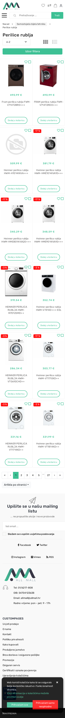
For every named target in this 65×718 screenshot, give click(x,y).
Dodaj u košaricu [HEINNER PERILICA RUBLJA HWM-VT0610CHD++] (16, 394)
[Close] (20, 705)
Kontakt (7, 634)
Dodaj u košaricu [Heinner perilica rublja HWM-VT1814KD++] (48, 462)
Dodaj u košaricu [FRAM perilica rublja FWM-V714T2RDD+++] (48, 120)
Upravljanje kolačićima (15, 675)
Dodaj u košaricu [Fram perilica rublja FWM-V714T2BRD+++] (16, 120)
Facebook (24, 545)
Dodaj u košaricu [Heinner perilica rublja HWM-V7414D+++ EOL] (48, 325)
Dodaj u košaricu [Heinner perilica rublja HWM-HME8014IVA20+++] (16, 257)
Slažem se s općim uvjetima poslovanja (31, 534)
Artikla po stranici (15, 484)
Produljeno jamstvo (14, 649)
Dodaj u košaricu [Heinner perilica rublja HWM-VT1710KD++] (48, 394)
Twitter (42, 545)
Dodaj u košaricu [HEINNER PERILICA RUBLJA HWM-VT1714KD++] (16, 462)
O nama (7, 629)
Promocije (8, 660)
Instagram (18, 557)
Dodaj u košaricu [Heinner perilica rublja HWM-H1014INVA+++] (16, 188)
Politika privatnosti (13, 639)
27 (48, 475)
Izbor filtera (32, 51)
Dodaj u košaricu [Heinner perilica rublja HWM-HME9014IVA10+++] (48, 257)
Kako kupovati (11, 644)
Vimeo (36, 557)
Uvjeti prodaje (11, 624)
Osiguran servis (11, 665)
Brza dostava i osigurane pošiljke (21, 655)
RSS (50, 557)
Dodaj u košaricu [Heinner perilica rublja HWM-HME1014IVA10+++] (48, 188)
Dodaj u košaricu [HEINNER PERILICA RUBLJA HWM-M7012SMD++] (16, 325)
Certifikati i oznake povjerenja (19, 670)
